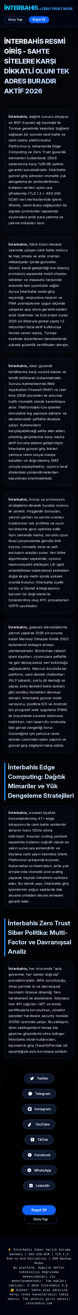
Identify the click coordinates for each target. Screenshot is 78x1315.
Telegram (39, 1093)
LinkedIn (39, 1185)
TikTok (39, 1139)
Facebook (39, 1155)
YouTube (39, 1124)
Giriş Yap (15, 19)
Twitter (39, 1078)
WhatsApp (39, 1170)
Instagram (39, 1109)
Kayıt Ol (39, 19)
